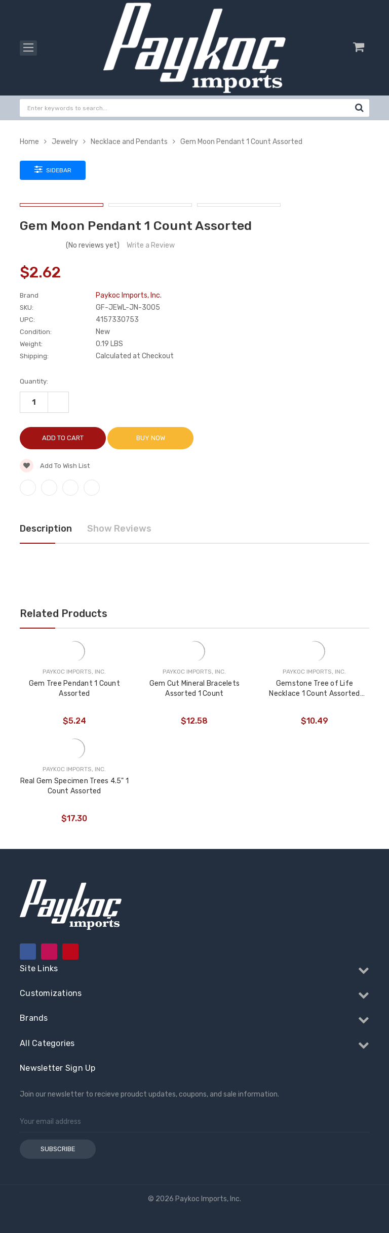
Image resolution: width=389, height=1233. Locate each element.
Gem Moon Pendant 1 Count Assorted (241, 141)
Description (46, 528)
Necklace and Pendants (129, 141)
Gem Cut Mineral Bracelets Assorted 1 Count (194, 688)
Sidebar (52, 169)
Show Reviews (119, 528)
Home (29, 141)
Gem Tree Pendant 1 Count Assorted (74, 688)
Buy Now (150, 438)
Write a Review (151, 245)
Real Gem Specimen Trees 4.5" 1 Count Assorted (74, 786)
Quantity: (34, 381)
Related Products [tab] (63, 613)
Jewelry (65, 141)
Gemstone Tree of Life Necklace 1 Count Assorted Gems (314, 689)
